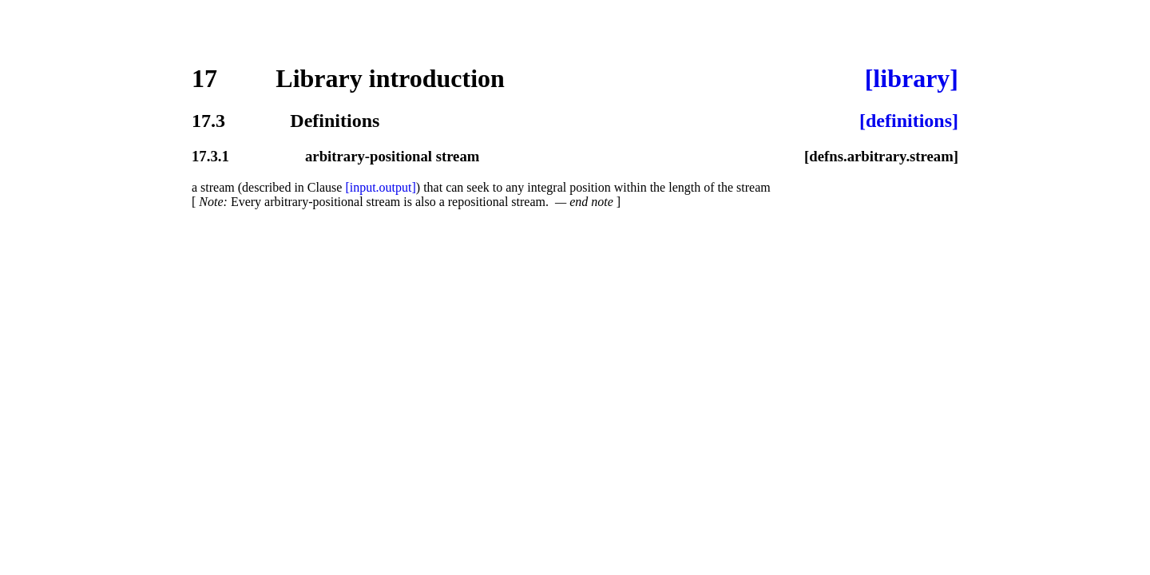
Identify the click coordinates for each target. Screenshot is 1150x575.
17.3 (208, 120)
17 (204, 78)
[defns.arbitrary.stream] (881, 156)
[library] (911, 78)
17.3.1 (210, 156)
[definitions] (908, 120)
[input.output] (380, 187)
